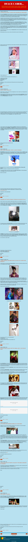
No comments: (7, 85)
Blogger (15, 541)
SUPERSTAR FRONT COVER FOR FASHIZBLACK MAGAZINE (13, 12)
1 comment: (6, 419)
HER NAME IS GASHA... (5, 494)
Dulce (5, 537)
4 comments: (7, 530)
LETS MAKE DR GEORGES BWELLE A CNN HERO (11, 423)
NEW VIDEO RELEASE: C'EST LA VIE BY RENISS (10, 150)
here (6, 75)
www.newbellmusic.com (3, 190)
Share (1, 197)
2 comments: (6, 458)
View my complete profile (7, 539)
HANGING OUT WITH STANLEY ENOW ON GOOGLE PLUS (12, 199)
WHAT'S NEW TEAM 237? (5, 90)
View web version (14, 535)
